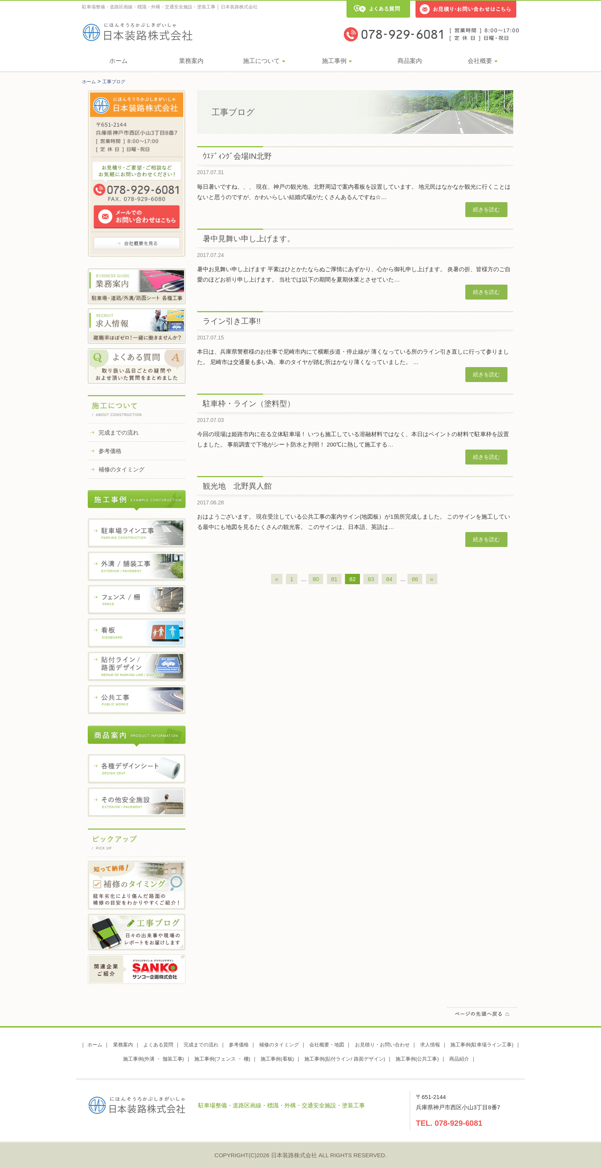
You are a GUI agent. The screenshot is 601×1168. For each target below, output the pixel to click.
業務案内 (191, 61)
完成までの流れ (119, 432)
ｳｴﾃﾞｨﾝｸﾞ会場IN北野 (237, 156)
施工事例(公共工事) (417, 1059)
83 (371, 579)
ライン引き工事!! (232, 321)
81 (334, 579)
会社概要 (483, 61)
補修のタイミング (122, 469)
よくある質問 (158, 1045)
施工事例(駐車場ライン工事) (482, 1045)
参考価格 (110, 451)
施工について (264, 61)
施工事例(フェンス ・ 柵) (222, 1059)
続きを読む (486, 209)
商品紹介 (459, 1059)
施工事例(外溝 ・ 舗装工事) (153, 1059)
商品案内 (409, 61)
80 (316, 579)
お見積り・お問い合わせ (382, 1045)
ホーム (118, 61)
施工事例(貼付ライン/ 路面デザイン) (344, 1059)
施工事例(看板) (277, 1059)
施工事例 (337, 61)
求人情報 (430, 1045)
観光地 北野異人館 (237, 486)
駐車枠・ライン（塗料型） (249, 403)
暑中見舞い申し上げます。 (249, 238)
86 (415, 579)
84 (389, 579)
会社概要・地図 (326, 1045)
